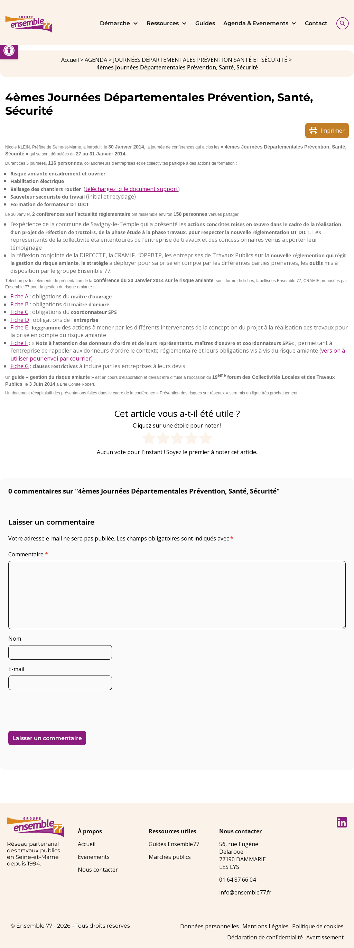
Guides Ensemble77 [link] (174, 844)
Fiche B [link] (19, 304)
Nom (14, 638)
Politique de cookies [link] (318, 926)
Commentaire (28, 554)
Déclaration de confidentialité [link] (265, 937)
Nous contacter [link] (98, 869)
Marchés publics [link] (170, 857)
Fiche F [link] (19, 343)
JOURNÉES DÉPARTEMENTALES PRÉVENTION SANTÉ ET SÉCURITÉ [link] (200, 60)
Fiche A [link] (19, 296)
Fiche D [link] (19, 320)
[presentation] (55, 708)
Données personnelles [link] (209, 926)
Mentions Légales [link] (265, 926)
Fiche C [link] (19, 312)
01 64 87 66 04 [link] (237, 879)
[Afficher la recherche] (341, 23)
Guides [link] (205, 23)
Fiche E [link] (19, 327)
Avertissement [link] (325, 937)
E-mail (16, 669)
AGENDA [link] (96, 60)
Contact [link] (316, 23)
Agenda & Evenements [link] (260, 23)
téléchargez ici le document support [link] (131, 189)
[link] (9, 50)
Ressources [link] (167, 23)
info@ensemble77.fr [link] (245, 892)
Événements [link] (94, 857)
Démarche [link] (119, 23)
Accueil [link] (70, 60)
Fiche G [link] (19, 366)
